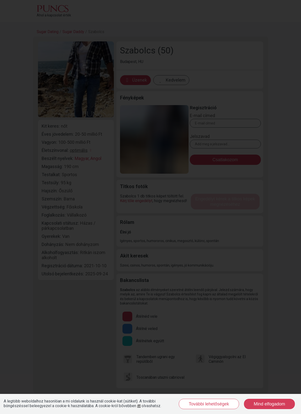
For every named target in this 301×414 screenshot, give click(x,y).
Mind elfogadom (269, 404)
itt (139, 405)
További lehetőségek (209, 404)
